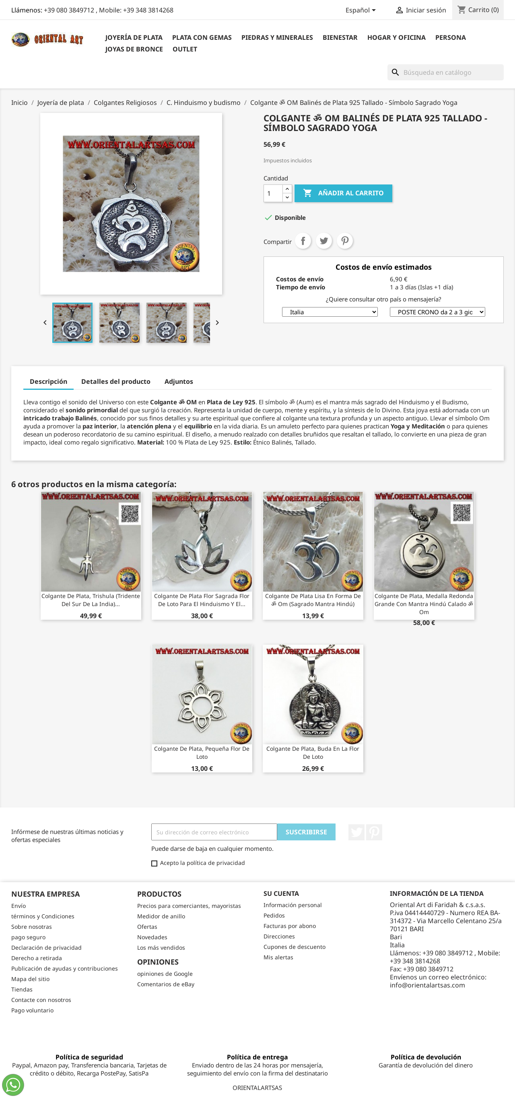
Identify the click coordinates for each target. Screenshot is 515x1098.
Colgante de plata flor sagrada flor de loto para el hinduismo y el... (201, 600)
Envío (18, 906)
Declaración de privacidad (46, 947)
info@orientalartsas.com (427, 985)
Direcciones (279, 936)
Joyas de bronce (134, 49)
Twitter (356, 832)
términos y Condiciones (42, 916)
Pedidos (274, 915)
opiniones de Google (165, 973)
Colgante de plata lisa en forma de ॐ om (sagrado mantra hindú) (313, 600)
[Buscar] (445, 72)
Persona (450, 37)
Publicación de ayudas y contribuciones (64, 968)
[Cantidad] (273, 193)
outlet (185, 49)
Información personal (293, 905)
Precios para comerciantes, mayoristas (189, 906)
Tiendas (22, 989)
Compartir (303, 241)
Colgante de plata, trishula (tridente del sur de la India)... (90, 600)
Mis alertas (278, 957)
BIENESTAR (340, 37)
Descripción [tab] (48, 381)
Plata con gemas (202, 37)
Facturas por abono (290, 926)
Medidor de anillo (161, 916)
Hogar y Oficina (396, 37)
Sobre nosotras (31, 926)
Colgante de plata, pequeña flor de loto (201, 752)
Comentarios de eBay (165, 984)
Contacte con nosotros (41, 1000)
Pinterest (345, 241)
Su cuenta (281, 893)
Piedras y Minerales (277, 37)
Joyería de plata (134, 37)
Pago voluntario (32, 1010)
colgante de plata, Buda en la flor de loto (312, 752)
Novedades (152, 937)
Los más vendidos (161, 947)
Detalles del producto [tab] (115, 381)
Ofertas (147, 926)
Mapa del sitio (30, 979)
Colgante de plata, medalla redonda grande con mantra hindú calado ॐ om (424, 604)
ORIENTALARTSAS (257, 1088)
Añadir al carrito (343, 193)
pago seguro (28, 937)
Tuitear (324, 241)
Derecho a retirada (36, 958)
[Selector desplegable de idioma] (362, 11)
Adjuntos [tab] (179, 381)
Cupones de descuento (294, 947)
